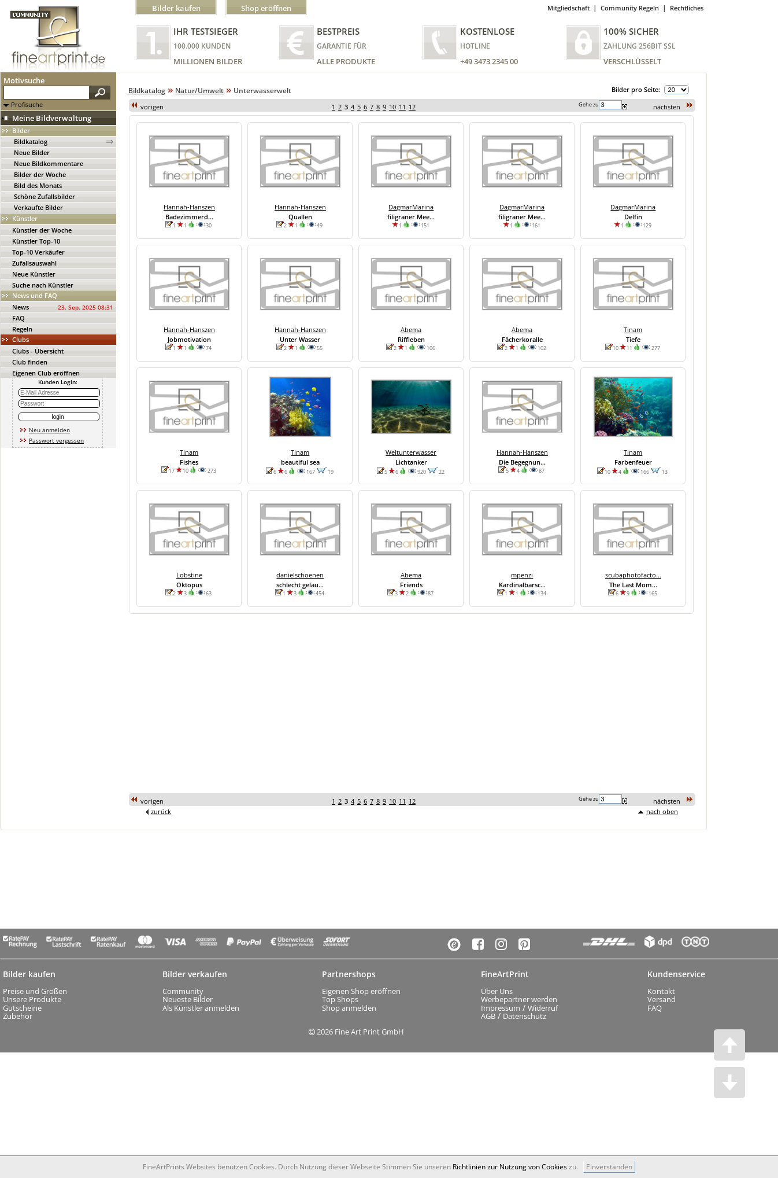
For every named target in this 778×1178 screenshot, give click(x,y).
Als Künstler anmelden (200, 1008)
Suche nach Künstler (42, 285)
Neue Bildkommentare (48, 163)
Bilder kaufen (176, 8)
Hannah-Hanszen (189, 207)
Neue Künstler (33, 274)
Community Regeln (630, 7)
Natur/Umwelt (199, 90)
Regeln (22, 329)
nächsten (666, 106)
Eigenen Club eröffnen (46, 373)
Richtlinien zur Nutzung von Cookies (510, 1167)
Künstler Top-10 (36, 241)
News (20, 307)
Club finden (29, 362)
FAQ (18, 318)
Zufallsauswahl (34, 263)
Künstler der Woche (42, 230)
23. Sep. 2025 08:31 (85, 307)
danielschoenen (300, 574)
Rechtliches (686, 7)
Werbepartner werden (519, 999)
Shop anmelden (349, 1008)
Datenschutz (524, 1016)
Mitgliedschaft (568, 7)
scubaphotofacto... (633, 574)
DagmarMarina (411, 207)
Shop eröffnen (266, 8)
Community (182, 991)
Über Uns (497, 991)
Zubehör (17, 1016)
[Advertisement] (283, 703)
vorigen (152, 106)
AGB (488, 1016)
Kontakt (661, 991)
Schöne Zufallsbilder (44, 196)
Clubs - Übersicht (38, 351)
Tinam (633, 329)
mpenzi (522, 574)
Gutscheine (22, 1008)
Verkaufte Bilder (38, 207)
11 (402, 106)
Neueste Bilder (187, 999)
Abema (411, 329)
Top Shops (340, 999)
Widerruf (543, 1008)
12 (412, 106)
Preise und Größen (35, 991)
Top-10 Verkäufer (38, 252)
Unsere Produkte (32, 999)
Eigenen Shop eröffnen (361, 991)
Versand (661, 999)
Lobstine (189, 574)
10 (392, 106)
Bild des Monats (38, 185)
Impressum (500, 1008)
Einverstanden (609, 1167)
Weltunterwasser (411, 452)
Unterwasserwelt (262, 90)
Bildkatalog (30, 141)
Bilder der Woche (40, 174)
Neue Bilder (32, 152)
